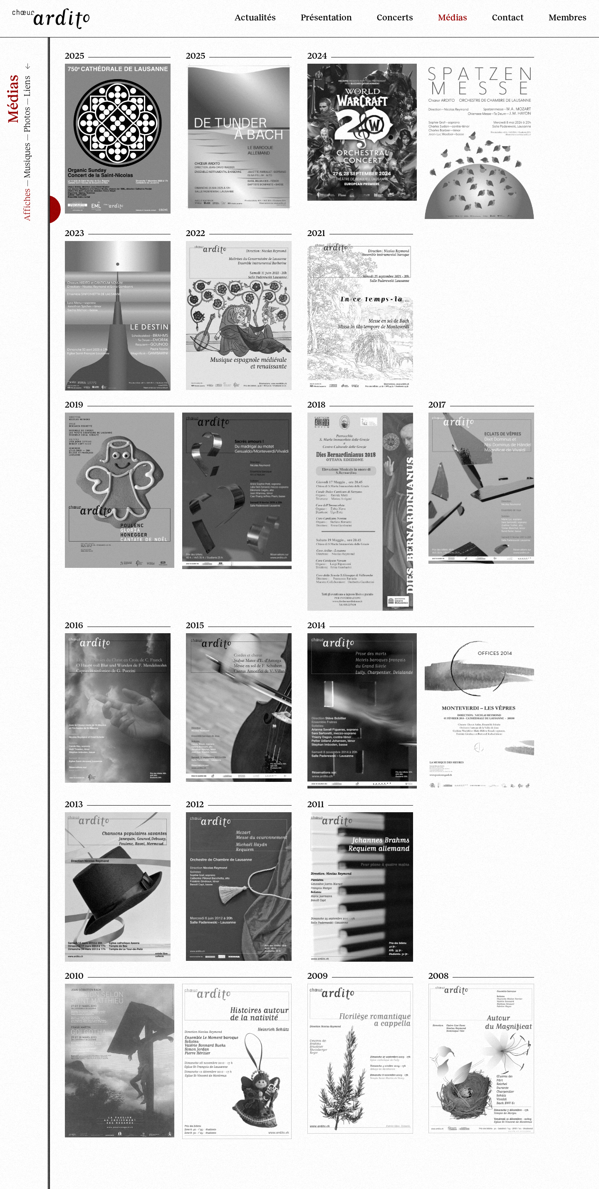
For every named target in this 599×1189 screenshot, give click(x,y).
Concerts (395, 16)
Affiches (26, 205)
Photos (26, 119)
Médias (452, 16)
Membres (568, 16)
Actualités (255, 16)
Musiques (26, 160)
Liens (26, 86)
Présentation (326, 16)
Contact (508, 16)
